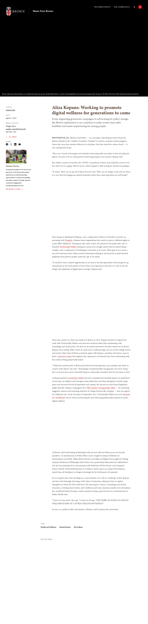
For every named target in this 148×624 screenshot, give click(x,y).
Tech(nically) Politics (68, 246)
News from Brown (43, 7)
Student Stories (12, 166)
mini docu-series (65, 356)
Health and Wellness (48, 527)
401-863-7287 (11, 132)
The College (78, 527)
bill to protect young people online (101, 387)
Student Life (10, 110)
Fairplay (68, 240)
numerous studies (76, 377)
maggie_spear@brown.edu (16, 129)
